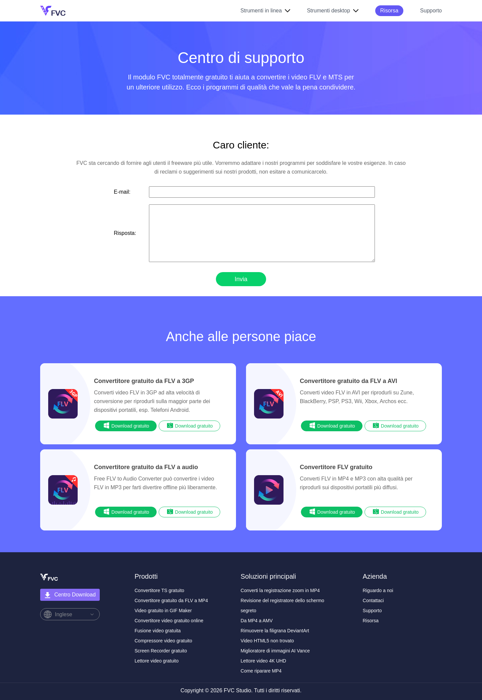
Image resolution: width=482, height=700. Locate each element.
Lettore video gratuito (157, 660)
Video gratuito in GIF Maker (163, 610)
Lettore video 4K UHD (263, 660)
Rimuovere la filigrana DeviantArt (275, 630)
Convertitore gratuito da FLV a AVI (348, 381)
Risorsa (389, 10)
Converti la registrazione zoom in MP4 (280, 590)
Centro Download (70, 595)
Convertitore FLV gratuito (336, 467)
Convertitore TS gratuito (159, 590)
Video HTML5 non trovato (267, 640)
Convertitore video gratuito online (169, 620)
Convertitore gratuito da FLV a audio (146, 467)
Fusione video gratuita (158, 630)
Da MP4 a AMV (257, 620)
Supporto (431, 10)
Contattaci (373, 600)
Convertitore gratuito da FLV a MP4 (171, 600)
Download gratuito (125, 426)
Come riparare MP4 (261, 671)
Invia (241, 279)
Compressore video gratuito (163, 640)
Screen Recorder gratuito (161, 650)
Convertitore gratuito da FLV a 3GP (144, 381)
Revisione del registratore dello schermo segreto (282, 605)
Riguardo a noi (378, 590)
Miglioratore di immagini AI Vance (275, 650)
